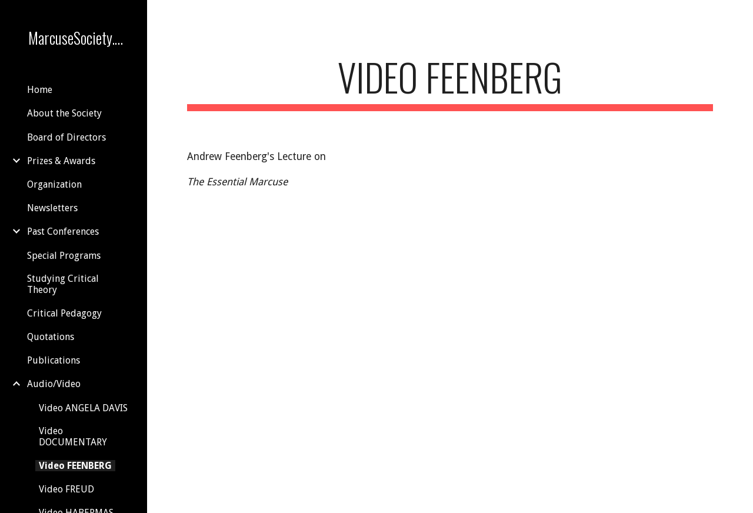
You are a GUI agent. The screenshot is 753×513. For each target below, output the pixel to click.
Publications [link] (53, 360)
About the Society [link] (64, 113)
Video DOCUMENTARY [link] (73, 436)
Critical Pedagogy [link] (64, 313)
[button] (739, 16)
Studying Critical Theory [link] (63, 284)
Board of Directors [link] (66, 137)
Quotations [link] (50, 336)
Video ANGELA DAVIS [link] (83, 408)
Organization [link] (54, 184)
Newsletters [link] (52, 208)
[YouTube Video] (542, 219)
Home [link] (39, 89)
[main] (450, 82)
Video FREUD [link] (66, 489)
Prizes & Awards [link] (61, 160)
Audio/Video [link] (54, 383)
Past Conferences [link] (63, 231)
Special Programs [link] (64, 255)
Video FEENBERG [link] (75, 465)
